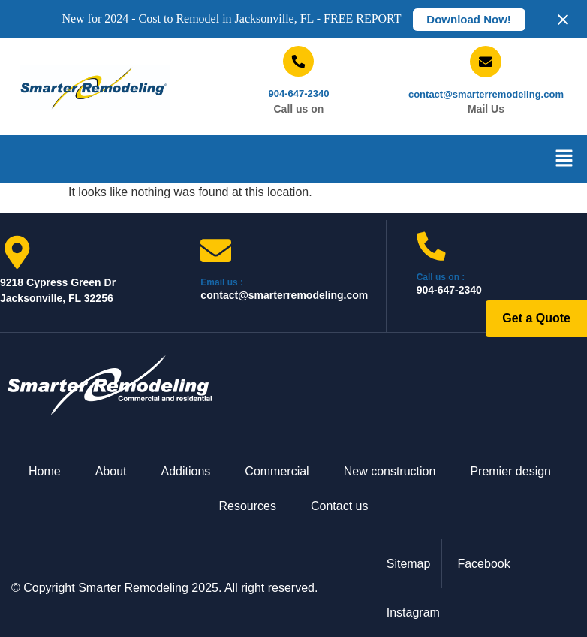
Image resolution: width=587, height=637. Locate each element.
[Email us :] (215, 250)
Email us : (221, 282)
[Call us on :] (431, 246)
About (111, 471)
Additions (186, 471)
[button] (564, 159)
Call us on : (441, 277)
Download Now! (468, 19)
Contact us (339, 506)
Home (45, 471)
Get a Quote (536, 318)
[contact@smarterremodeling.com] (485, 61)
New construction (390, 471)
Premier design (510, 471)
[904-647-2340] (298, 61)
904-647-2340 (298, 93)
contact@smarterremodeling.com (486, 94)
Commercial (277, 471)
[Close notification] (563, 20)
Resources (247, 506)
